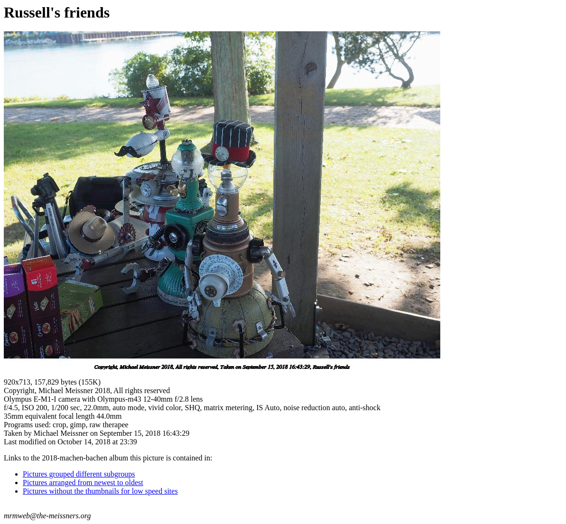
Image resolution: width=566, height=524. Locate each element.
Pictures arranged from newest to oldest (83, 482)
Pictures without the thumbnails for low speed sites (100, 491)
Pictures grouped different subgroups (79, 474)
